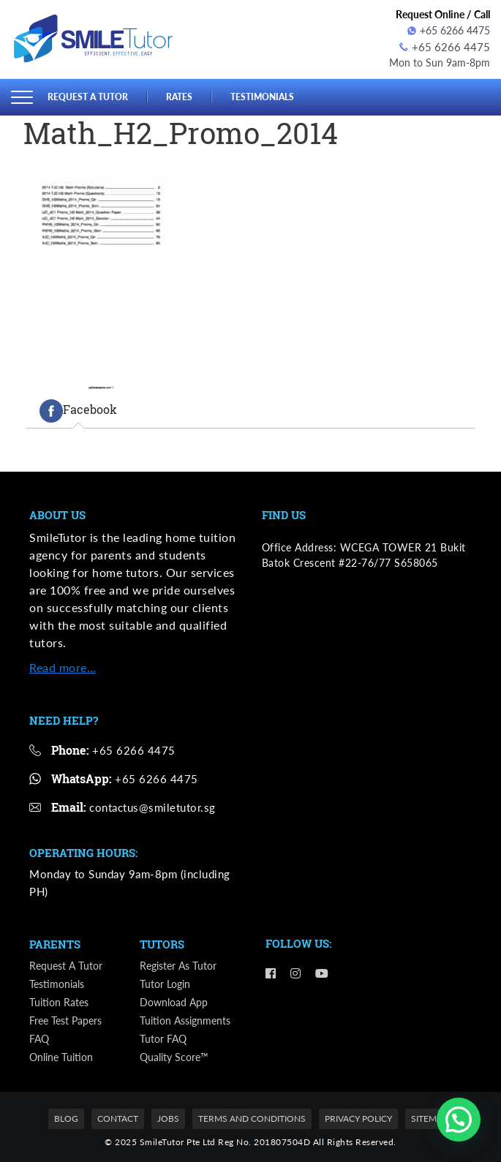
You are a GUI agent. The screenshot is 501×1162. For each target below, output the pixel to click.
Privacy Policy (358, 1117)
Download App (174, 1001)
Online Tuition (61, 1055)
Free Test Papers (65, 1019)
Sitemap (429, 1117)
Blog (66, 1117)
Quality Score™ (174, 1055)
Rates (186, 94)
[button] (459, 1120)
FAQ (39, 1037)
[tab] (78, 408)
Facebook (78, 408)
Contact (117, 1117)
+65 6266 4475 (448, 30)
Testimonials (272, 94)
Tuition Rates (58, 1001)
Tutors (162, 942)
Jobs (168, 1117)
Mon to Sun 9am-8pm (439, 61)
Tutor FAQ (163, 1037)
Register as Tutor (178, 964)
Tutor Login (165, 982)
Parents (54, 942)
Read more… (62, 666)
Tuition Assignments (185, 1019)
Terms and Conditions (252, 1117)
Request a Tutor (91, 94)
